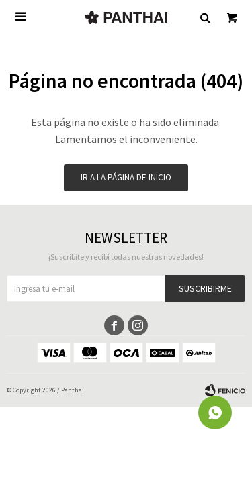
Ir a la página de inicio (126, 177)
